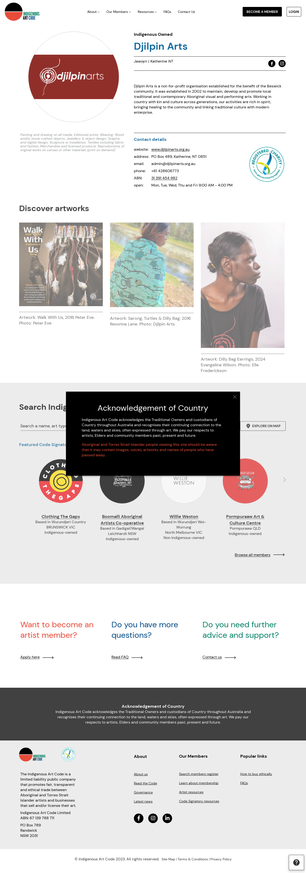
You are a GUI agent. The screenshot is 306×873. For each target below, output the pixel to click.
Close (235, 397)
